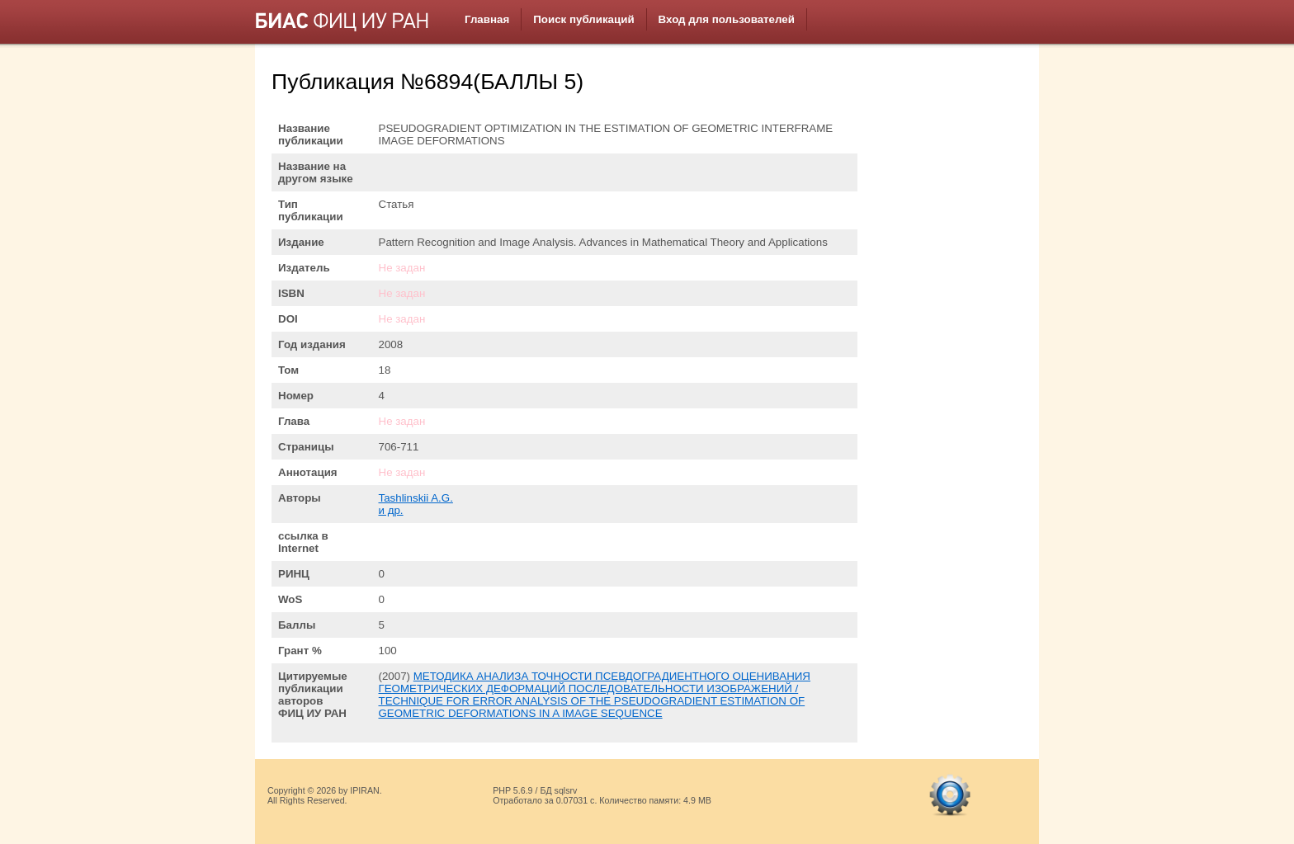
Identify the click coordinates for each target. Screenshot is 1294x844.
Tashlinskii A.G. (416, 498)
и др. (391, 510)
